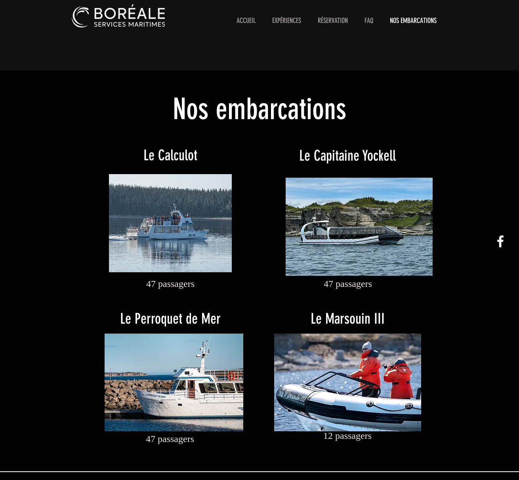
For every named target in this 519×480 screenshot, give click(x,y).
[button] (286, 21)
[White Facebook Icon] (500, 241)
